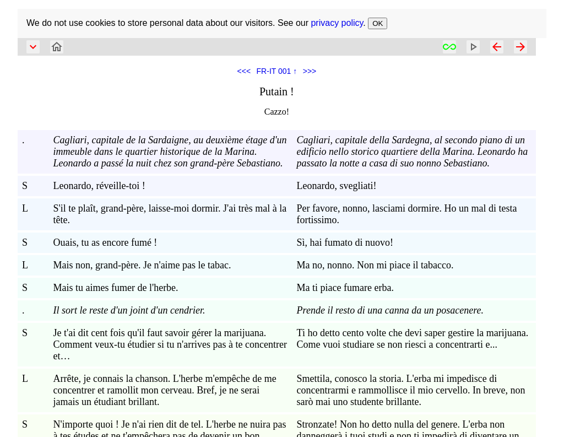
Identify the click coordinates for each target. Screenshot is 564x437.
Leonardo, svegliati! (337, 185)
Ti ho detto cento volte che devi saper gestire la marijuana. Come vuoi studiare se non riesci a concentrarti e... (413, 338)
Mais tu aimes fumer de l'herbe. (115, 287)
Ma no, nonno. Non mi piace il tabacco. (375, 265)
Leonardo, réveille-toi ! (99, 185)
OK (377, 23)
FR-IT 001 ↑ (277, 71)
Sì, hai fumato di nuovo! (345, 242)
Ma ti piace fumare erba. (345, 287)
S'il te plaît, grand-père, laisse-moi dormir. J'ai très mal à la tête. (169, 214)
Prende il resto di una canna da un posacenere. (390, 310)
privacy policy (337, 23)
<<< (244, 71)
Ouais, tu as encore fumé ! (105, 242)
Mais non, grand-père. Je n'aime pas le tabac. (142, 265)
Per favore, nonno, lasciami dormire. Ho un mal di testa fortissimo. (407, 214)
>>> (310, 71)
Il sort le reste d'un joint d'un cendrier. (129, 310)
